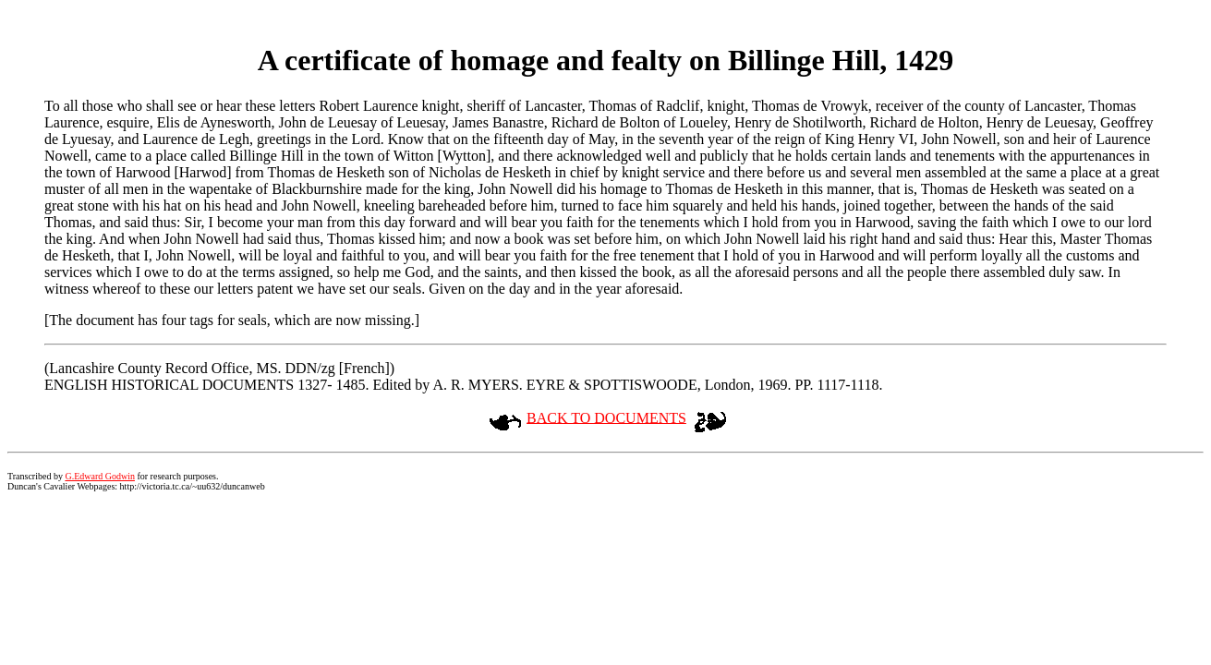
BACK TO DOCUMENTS (606, 417)
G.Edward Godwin (100, 476)
